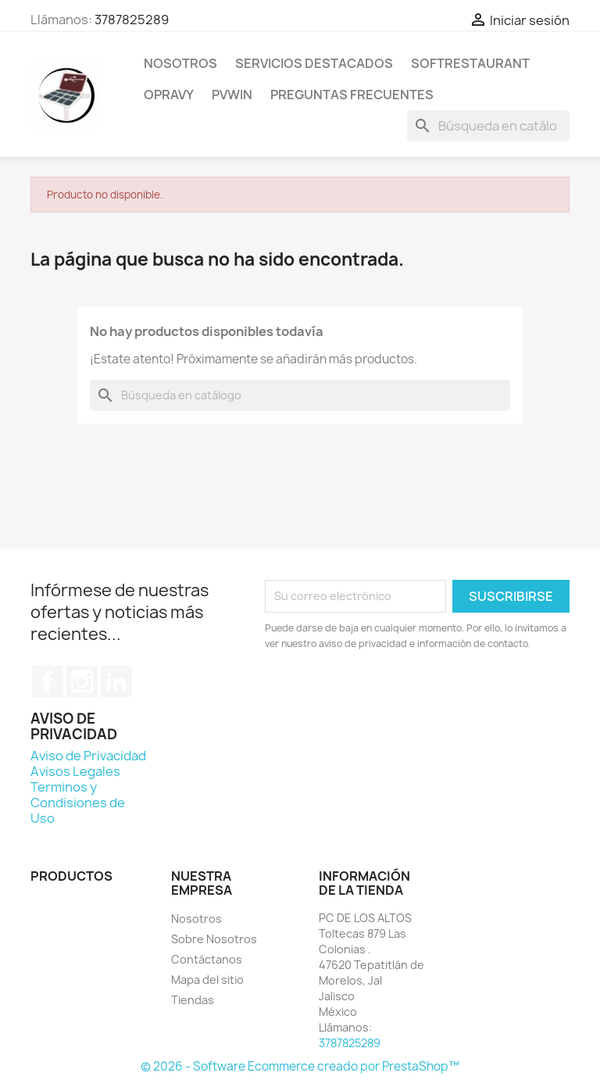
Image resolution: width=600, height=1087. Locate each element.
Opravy (169, 94)
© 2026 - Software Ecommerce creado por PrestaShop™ (300, 1066)
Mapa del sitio (207, 979)
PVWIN (232, 94)
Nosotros (180, 63)
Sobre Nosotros (214, 938)
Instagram (82, 681)
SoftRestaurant (470, 63)
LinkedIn (116, 681)
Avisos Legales (75, 771)
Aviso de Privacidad (88, 755)
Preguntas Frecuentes (352, 94)
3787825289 (132, 19)
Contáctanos (206, 959)
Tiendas (192, 999)
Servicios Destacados (314, 63)
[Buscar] (488, 125)
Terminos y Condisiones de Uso (77, 802)
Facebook (47, 681)
